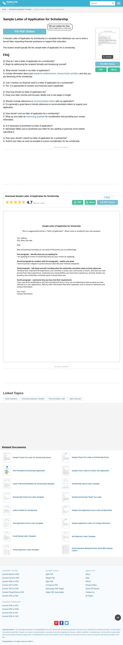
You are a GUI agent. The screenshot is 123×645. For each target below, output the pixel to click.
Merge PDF (50, 578)
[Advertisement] (61, 167)
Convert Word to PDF (10, 574)
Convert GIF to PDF (10, 585)
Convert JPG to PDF (10, 596)
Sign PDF (49, 581)
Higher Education (75, 399)
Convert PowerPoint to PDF (13, 592)
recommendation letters (44, 101)
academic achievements (45, 73)
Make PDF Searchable (55, 592)
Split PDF (49, 574)
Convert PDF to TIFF (10, 616)
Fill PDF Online (25, 31)
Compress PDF (52, 585)
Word (113, 70)
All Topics (89, 596)
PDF (101, 70)
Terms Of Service (92, 589)
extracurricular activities (67, 73)
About (88, 574)
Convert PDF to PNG (10, 609)
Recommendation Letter (57, 399)
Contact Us (90, 592)
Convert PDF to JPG (10, 606)
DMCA (88, 581)
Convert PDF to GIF (10, 613)
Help (87, 578)
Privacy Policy (91, 585)
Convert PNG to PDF (10, 581)
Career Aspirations (11, 399)
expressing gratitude (35, 116)
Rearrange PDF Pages (55, 589)
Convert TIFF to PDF (10, 589)
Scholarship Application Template (33, 399)
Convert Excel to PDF (10, 578)
